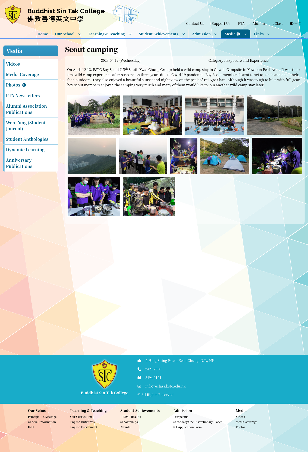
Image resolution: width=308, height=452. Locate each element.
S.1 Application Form (187, 429)
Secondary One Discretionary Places (197, 424)
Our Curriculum (81, 419)
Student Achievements (162, 33)
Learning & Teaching (110, 33)
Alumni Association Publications (26, 109)
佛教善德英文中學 (55, 18)
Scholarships (129, 424)
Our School (68, 33)
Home (42, 33)
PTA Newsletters (23, 95)
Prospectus (180, 419)
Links (262, 33)
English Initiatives (82, 424)
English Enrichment (83, 429)
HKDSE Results (130, 419)
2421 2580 (153, 369)
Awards (125, 429)
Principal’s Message (42, 419)
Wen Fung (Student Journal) (26, 126)
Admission (205, 33)
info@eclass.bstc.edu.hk (165, 386)
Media (236, 33)
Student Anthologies (27, 139)
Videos (13, 64)
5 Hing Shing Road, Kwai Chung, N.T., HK (180, 360)
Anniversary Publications (19, 163)
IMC (31, 429)
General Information (42, 424)
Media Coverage (22, 74)
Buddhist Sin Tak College (66, 11)
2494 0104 (153, 377)
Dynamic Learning (25, 149)
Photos (13, 85)
